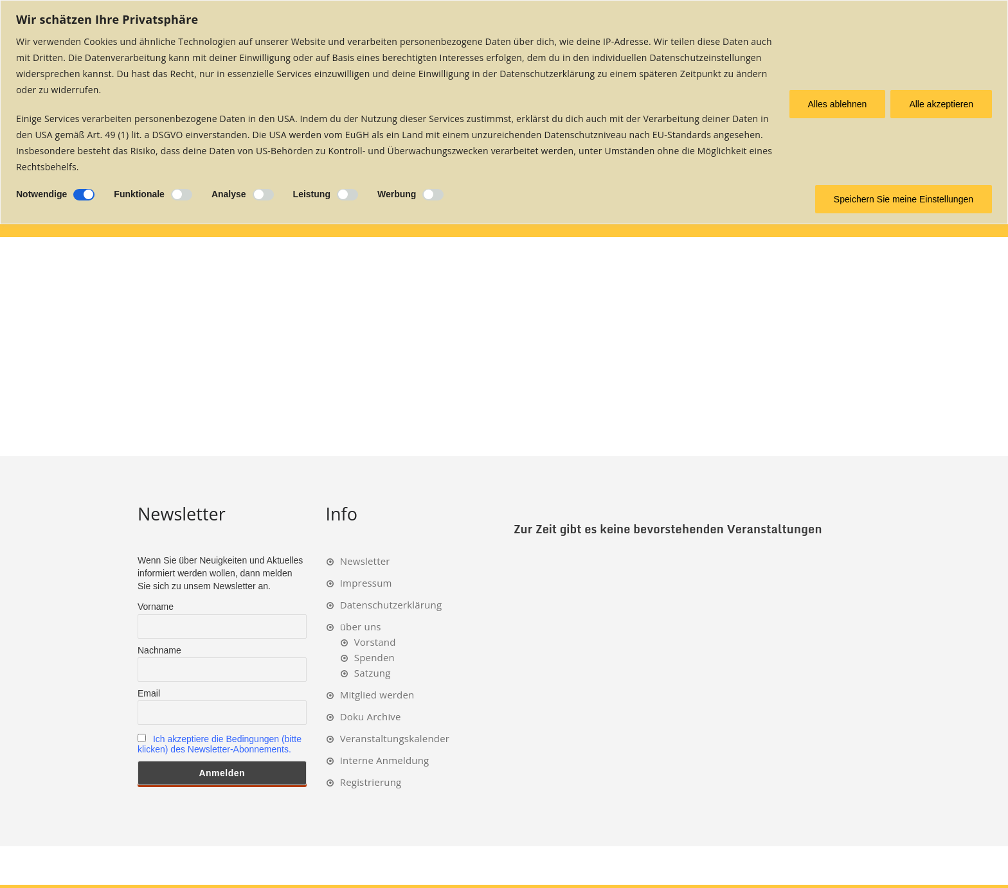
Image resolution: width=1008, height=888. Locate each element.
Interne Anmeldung (384, 760)
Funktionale (139, 194)
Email (149, 693)
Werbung (396, 194)
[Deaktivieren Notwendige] (83, 194)
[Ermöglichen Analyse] (263, 194)
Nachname (159, 650)
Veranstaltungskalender (394, 738)
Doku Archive (370, 716)
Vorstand (375, 641)
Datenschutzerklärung (391, 604)
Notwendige (41, 194)
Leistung (311, 194)
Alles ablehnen (837, 104)
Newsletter (365, 561)
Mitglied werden (377, 694)
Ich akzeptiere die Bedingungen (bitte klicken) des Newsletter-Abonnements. (220, 744)
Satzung (372, 672)
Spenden (374, 657)
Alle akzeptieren (941, 104)
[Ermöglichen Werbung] (433, 194)
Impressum (366, 582)
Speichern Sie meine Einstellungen (903, 199)
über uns (360, 626)
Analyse (229, 194)
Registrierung (371, 782)
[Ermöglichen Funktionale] (181, 194)
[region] (504, 112)
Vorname (156, 606)
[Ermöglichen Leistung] (347, 194)
